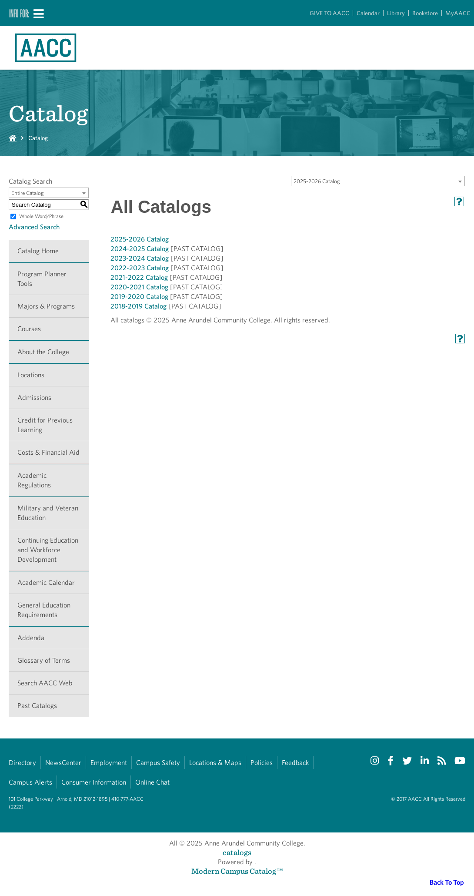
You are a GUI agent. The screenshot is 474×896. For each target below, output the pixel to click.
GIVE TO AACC (329, 13)
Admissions (34, 397)
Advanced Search (34, 227)
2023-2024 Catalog (139, 258)
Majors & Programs (46, 306)
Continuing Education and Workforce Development (47, 550)
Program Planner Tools (42, 279)
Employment (108, 762)
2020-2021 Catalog (139, 287)
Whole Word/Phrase (41, 216)
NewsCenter (63, 762)
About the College (43, 352)
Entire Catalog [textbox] (27, 193)
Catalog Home (38, 251)
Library (396, 13)
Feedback (295, 762)
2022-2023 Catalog (139, 268)
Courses (29, 329)
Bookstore (425, 13)
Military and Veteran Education (47, 513)
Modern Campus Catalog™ (237, 871)
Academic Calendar (46, 582)
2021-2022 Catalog (139, 277)
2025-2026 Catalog (139, 239)
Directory (22, 762)
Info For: (19, 13)
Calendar (368, 13)
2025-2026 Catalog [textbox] (317, 181)
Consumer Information (93, 782)
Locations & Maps (215, 762)
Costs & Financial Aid (48, 452)
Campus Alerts (30, 782)
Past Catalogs (37, 705)
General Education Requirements (43, 610)
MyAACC (458, 13)
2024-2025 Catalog (139, 249)
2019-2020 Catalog (139, 296)
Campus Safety (158, 762)
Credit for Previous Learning (45, 425)
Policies (261, 762)
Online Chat (152, 782)
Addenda (30, 638)
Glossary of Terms (43, 660)
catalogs (237, 852)
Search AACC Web (44, 683)
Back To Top (447, 882)
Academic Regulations (34, 480)
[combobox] (378, 181)
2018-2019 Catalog (138, 306)
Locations (30, 375)
